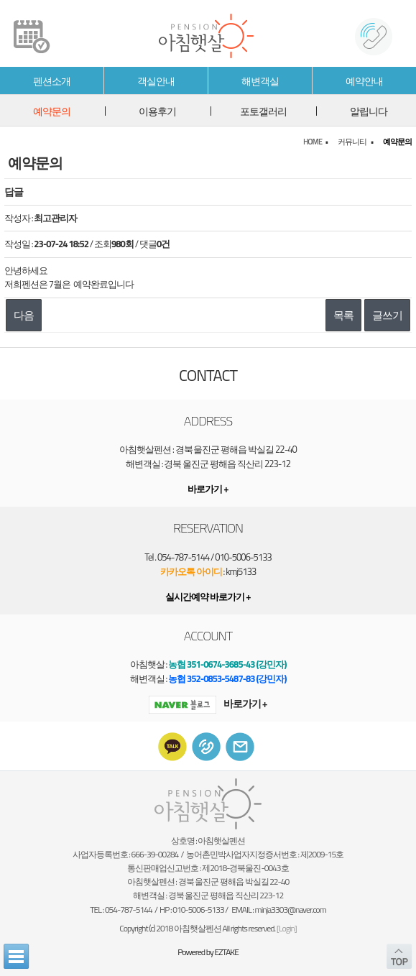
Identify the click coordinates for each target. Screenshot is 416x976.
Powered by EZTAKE (208, 952)
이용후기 (157, 111)
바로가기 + (208, 703)
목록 (343, 315)
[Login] (287, 928)
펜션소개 (51, 80)
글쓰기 (387, 315)
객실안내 (156, 80)
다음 (24, 315)
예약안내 (364, 80)
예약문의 (51, 111)
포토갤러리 (263, 111)
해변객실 (260, 80)
